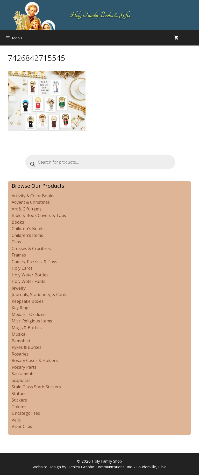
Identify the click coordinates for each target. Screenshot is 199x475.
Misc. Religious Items (32, 321)
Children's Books (28, 228)
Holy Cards (22, 268)
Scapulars (21, 380)
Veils (16, 420)
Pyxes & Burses (26, 347)
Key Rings (21, 308)
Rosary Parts (24, 367)
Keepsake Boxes (28, 301)
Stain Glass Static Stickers (36, 387)
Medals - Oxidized (29, 314)
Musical (19, 334)
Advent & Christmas (31, 202)
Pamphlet (21, 341)
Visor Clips (22, 426)
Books (18, 222)
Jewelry (19, 288)
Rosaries (20, 354)
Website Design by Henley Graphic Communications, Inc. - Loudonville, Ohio (99, 466)
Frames (19, 255)
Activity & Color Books (33, 196)
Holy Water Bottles (30, 275)
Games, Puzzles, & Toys (34, 262)
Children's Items (27, 235)
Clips (16, 242)
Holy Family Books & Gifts (99, 15)
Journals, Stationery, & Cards (39, 294)
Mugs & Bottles (27, 327)
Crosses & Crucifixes (31, 248)
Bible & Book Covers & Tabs (39, 215)
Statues (19, 393)
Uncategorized (26, 413)
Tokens (19, 407)
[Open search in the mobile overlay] (194, 38)
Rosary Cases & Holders (35, 360)
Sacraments (23, 373)
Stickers (19, 400)
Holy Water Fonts (28, 281)
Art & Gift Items (26, 209)
